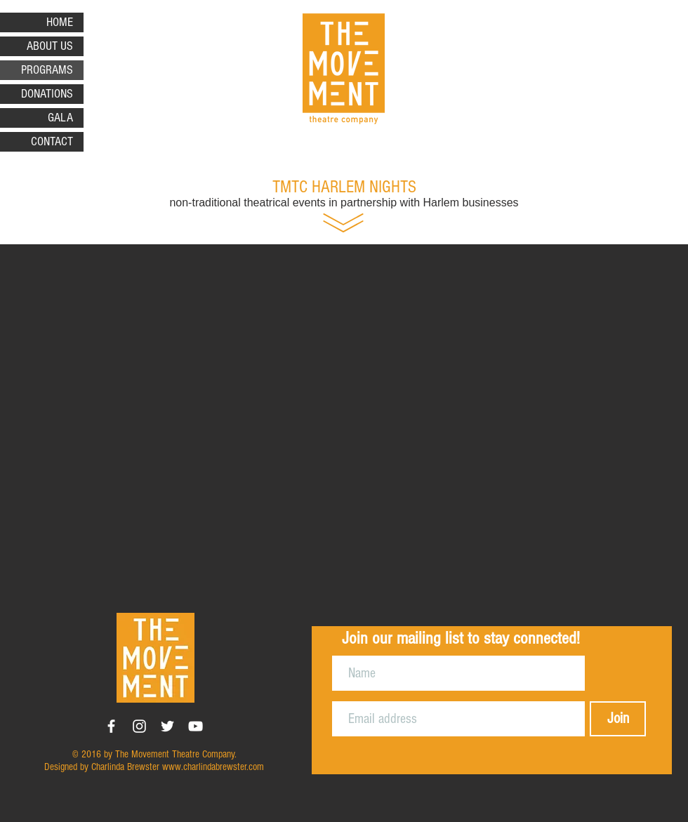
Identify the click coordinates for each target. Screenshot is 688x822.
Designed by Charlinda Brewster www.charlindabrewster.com (154, 767)
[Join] (618, 718)
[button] (344, 419)
